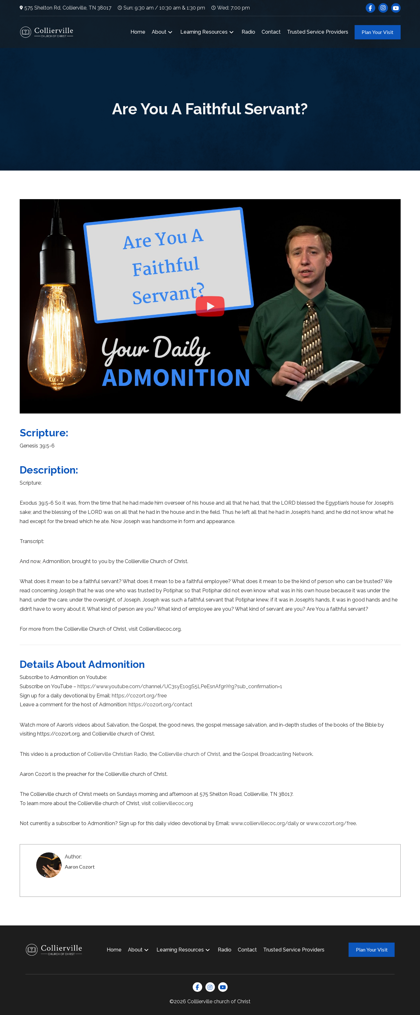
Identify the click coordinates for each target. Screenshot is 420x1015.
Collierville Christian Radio (117, 754)
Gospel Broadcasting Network (277, 754)
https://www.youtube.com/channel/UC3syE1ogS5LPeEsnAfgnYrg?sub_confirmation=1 (179, 686)
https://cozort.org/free (139, 696)
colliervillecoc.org (172, 803)
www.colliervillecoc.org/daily (265, 823)
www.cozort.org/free (331, 823)
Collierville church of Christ (189, 754)
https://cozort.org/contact (160, 705)
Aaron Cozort (80, 867)
